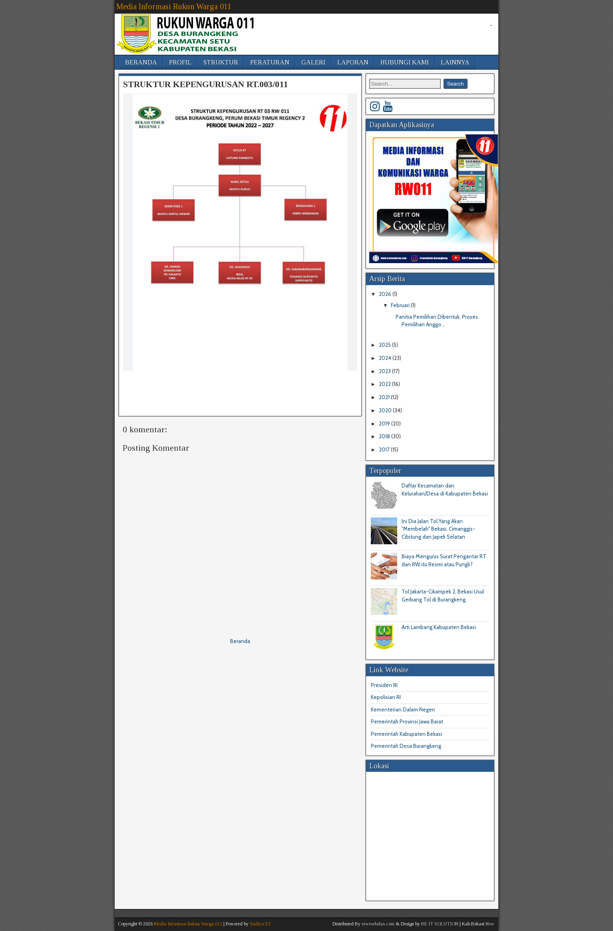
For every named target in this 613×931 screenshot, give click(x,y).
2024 (385, 358)
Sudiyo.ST (260, 924)
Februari (401, 305)
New (490, 924)
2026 (385, 294)
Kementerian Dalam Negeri (403, 709)
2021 (385, 397)
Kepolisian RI (386, 697)
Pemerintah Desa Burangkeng (406, 746)
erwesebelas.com (378, 924)
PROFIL (180, 62)
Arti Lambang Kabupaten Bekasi (439, 627)
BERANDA (141, 62)
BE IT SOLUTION (439, 924)
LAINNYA (455, 62)
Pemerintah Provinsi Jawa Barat (407, 721)
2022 (385, 384)
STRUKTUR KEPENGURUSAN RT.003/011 (205, 84)
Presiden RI (384, 685)
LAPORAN (352, 62)
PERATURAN (269, 62)
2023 (385, 371)
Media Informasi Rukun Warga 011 (173, 6)
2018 (385, 436)
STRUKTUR (220, 62)
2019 (385, 423)
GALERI (313, 62)
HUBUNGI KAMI (404, 62)
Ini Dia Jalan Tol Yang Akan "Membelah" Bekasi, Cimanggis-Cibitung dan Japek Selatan (438, 529)
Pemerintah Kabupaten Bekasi (406, 734)
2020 (386, 410)
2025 (385, 345)
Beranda (240, 641)
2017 (385, 449)
